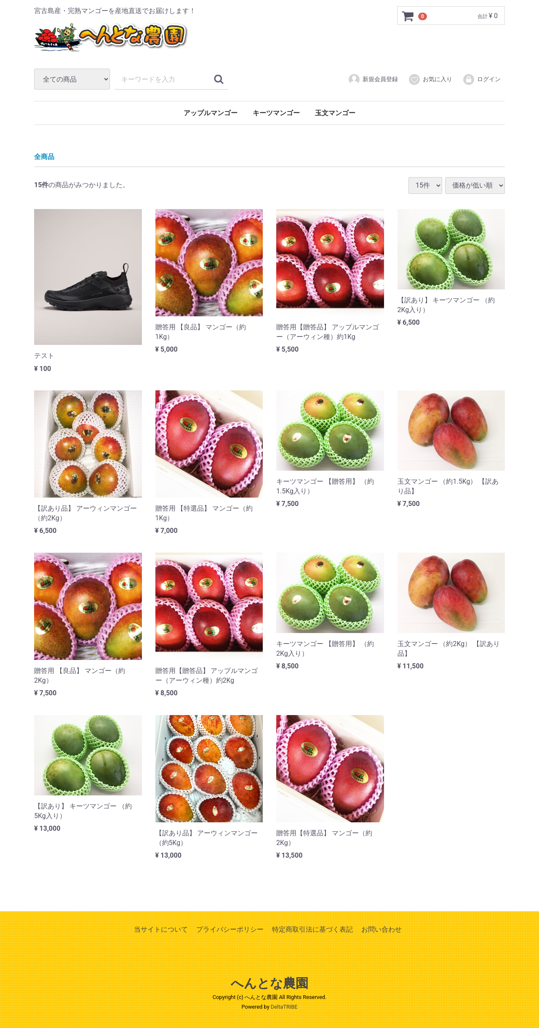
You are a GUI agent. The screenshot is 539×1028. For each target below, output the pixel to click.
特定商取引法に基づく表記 (312, 929)
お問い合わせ (381, 929)
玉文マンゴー (335, 113)
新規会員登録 (373, 79)
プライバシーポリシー (230, 929)
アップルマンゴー (210, 113)
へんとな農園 (269, 983)
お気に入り (430, 79)
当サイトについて (161, 929)
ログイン (481, 79)
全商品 (44, 157)
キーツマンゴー (276, 113)
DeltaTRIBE (284, 1006)
